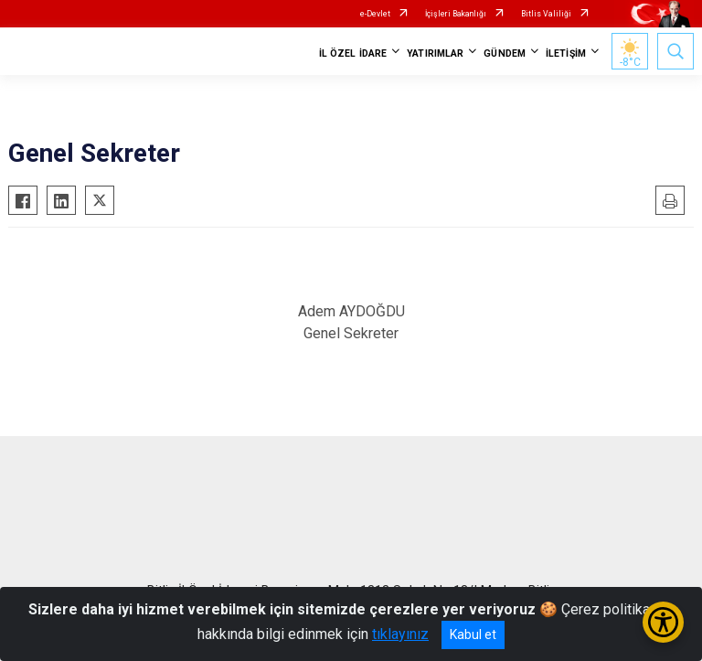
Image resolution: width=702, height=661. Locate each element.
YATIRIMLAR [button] (435, 53)
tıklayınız (400, 634)
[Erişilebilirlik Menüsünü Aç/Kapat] (663, 622)
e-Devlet (375, 13)
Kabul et (473, 634)
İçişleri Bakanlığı (455, 13)
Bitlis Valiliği (546, 13)
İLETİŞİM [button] (566, 53)
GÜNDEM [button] (505, 53)
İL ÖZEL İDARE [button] (353, 53)
